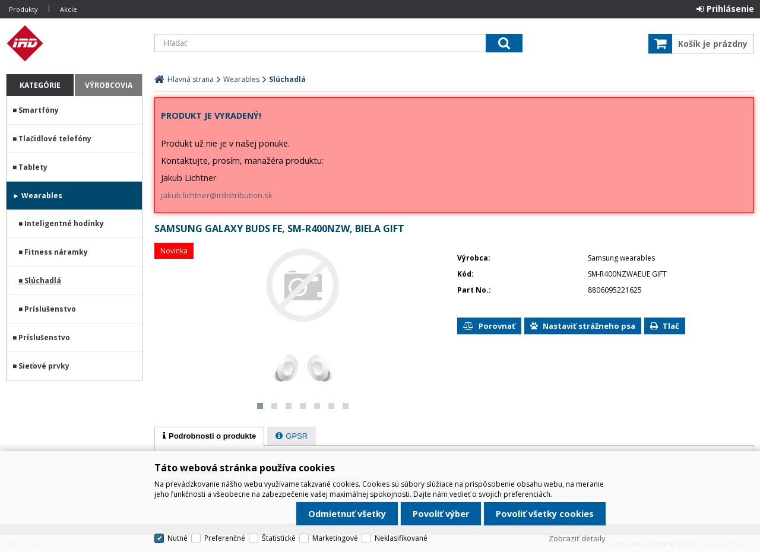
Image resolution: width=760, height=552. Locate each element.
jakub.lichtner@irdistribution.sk (217, 195)
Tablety (33, 167)
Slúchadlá (42, 280)
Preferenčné (224, 538)
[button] (260, 406)
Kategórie (40, 85)
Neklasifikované (401, 538)
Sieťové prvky (43, 366)
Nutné (177, 538)
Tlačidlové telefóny (54, 139)
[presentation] (209, 436)
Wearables (41, 196)
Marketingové (335, 538)
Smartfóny (38, 110)
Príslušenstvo (50, 309)
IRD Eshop (74, 43)
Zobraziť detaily (577, 538)
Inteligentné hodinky (64, 223)
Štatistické (279, 538)
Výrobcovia (108, 85)
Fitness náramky (56, 252)
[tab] (209, 436)
